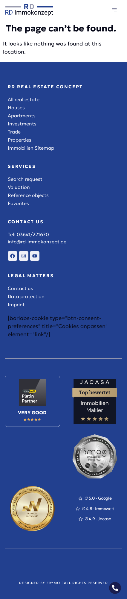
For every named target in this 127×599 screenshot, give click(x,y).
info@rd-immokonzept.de (37, 242)
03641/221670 (33, 234)
